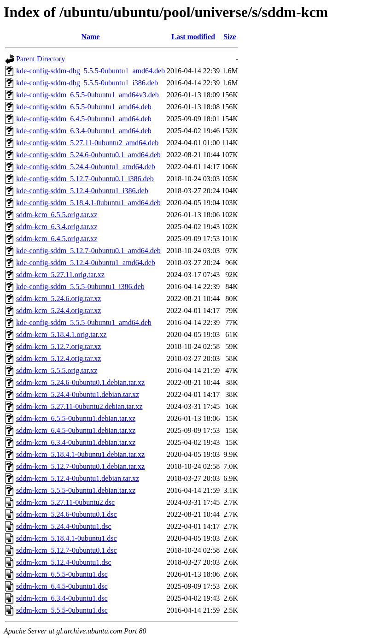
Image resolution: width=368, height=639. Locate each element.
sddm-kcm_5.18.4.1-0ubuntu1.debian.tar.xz (80, 454)
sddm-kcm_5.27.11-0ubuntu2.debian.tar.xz (79, 406)
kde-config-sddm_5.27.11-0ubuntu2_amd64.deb (87, 143)
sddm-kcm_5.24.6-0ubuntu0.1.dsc (66, 514)
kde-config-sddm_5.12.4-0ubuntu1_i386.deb (82, 191)
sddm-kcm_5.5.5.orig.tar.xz (56, 370)
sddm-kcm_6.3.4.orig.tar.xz (56, 227)
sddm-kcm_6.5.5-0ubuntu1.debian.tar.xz (75, 418)
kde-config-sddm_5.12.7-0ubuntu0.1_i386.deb (85, 179)
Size (229, 37)
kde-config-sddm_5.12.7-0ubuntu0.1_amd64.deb (88, 250)
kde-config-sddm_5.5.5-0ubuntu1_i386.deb (80, 286)
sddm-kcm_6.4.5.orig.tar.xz (56, 239)
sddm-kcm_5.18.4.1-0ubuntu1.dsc (66, 538)
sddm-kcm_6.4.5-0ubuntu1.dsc (62, 586)
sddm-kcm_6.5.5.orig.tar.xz (56, 215)
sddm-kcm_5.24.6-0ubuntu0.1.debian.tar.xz (80, 382)
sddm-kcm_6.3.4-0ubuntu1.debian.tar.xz (75, 442)
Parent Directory (40, 59)
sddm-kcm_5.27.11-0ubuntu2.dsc (65, 502)
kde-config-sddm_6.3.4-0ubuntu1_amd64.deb (84, 131)
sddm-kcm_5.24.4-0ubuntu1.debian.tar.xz (77, 394)
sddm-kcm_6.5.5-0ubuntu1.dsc (62, 574)
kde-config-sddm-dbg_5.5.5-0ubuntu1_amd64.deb (90, 71)
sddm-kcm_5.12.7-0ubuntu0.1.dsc (66, 550)
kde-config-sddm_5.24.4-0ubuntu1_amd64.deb (85, 167)
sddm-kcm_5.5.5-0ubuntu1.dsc (62, 610)
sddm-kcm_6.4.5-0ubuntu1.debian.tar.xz (75, 430)
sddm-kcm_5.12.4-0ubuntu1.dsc (63, 562)
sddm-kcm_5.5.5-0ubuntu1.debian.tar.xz (75, 490)
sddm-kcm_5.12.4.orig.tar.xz (58, 358)
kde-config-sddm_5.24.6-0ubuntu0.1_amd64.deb (88, 155)
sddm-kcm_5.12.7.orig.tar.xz (58, 346)
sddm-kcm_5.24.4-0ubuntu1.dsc (63, 526)
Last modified (193, 37)
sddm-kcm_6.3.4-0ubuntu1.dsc (62, 598)
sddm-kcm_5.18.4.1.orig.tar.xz (61, 334)
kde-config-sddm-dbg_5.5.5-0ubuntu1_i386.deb (87, 83)
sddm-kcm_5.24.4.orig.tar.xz (58, 310)
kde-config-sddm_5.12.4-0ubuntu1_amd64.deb (85, 262)
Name (91, 37)
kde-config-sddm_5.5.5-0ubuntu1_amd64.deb (84, 322)
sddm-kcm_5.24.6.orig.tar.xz (58, 298)
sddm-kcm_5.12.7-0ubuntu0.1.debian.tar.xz (80, 466)
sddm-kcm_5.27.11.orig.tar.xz (60, 274)
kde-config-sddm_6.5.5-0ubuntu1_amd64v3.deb (87, 95)
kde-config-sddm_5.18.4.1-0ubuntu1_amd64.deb (88, 203)
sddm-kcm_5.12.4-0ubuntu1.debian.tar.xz (77, 478)
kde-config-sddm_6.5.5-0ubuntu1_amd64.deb (84, 107)
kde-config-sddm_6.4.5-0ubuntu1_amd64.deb (84, 119)
